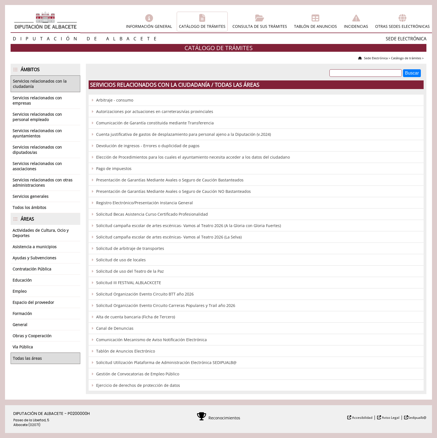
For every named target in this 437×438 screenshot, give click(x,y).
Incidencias (356, 26)
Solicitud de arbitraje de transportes (130, 248)
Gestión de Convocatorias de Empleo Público (137, 374)
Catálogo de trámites (202, 26)
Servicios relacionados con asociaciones (37, 166)
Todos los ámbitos (29, 207)
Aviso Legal (390, 417)
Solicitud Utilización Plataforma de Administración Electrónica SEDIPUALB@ (166, 362)
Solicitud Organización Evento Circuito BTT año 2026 (145, 294)
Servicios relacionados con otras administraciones (42, 182)
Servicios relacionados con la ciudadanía (40, 83)
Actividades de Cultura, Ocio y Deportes (41, 233)
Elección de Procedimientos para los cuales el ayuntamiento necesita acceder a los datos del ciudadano (193, 157)
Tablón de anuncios (315, 26)
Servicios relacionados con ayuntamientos (37, 133)
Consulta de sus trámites (259, 26)
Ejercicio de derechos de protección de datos (138, 385)
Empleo (19, 291)
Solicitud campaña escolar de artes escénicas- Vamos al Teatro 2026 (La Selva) (169, 237)
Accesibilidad (361, 417)
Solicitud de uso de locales (121, 259)
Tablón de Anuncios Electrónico (125, 351)
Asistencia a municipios (35, 246)
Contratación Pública (32, 269)
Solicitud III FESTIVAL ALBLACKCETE (128, 282)
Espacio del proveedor (33, 302)
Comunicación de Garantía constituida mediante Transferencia (155, 123)
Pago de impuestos (114, 168)
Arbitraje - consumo (114, 100)
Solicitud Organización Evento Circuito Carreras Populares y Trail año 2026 (165, 305)
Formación (22, 313)
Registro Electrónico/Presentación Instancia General (144, 202)
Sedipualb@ (417, 417)
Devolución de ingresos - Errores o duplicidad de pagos (148, 145)
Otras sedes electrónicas (402, 26)
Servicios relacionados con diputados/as (37, 149)
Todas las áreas (27, 358)
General (20, 324)
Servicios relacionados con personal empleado (37, 117)
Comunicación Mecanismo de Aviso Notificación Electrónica (151, 339)
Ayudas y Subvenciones (34, 257)
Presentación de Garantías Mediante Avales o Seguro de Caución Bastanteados (170, 180)
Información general (149, 26)
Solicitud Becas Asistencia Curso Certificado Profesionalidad (152, 214)
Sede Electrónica (375, 58)
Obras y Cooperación (32, 335)
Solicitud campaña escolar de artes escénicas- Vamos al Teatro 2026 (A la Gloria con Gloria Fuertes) (188, 225)
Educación (22, 280)
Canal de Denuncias (114, 328)
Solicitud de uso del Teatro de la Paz (130, 271)
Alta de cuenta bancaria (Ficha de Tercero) (135, 316)
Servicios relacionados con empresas (37, 100)
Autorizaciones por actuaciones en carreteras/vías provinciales (154, 111)
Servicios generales (30, 196)
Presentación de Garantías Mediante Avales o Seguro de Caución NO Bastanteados (173, 191)
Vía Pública (23, 347)
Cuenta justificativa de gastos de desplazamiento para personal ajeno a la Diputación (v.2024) (183, 134)
